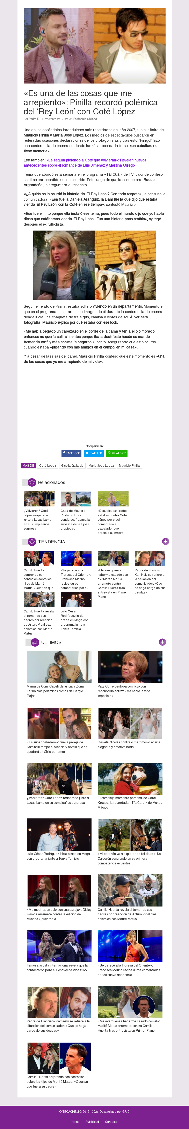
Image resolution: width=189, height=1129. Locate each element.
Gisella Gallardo (72, 465)
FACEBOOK (71, 453)
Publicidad (92, 1121)
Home (75, 1121)
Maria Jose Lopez (101, 465)
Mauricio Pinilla (129, 465)
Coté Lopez (47, 465)
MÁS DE (28, 465)
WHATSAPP (117, 453)
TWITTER (94, 453)
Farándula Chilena (85, 119)
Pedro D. (34, 119)
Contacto (111, 1121)
